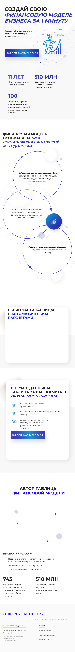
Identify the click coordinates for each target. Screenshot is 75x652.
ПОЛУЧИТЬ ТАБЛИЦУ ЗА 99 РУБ (22, 53)
